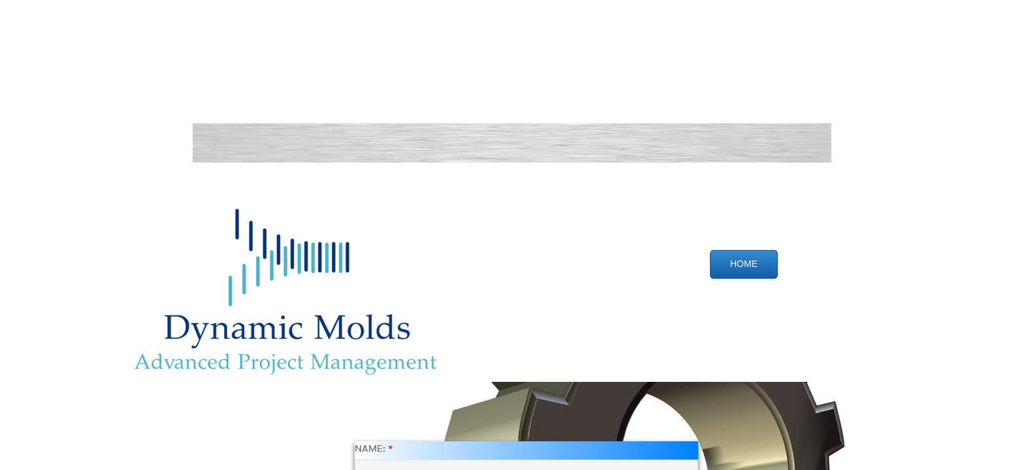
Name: (374, 449)
